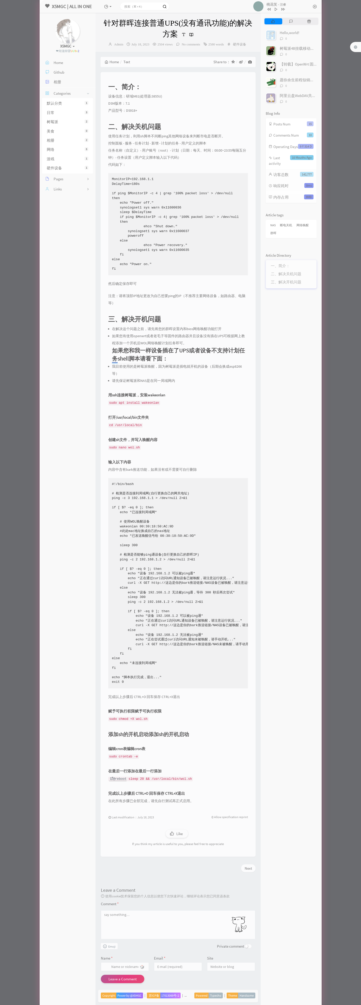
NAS (273, 225)
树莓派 (67, 121)
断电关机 (286, 225)
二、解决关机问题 (286, 273)
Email (159, 958)
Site (210, 958)
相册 (67, 140)
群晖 (273, 233)
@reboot (118, 779)
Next (248, 868)
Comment (110, 903)
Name (107, 958)
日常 (67, 112)
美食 (67, 131)
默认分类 (67, 103)
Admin (118, 44)
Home (112, 61)
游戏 (67, 158)
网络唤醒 (302, 225)
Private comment (230, 946)
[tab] (273, 21)
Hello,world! (289, 32)
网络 (67, 149)
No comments (190, 44)
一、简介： (280, 265)
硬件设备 (67, 168)
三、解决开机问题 (286, 282)
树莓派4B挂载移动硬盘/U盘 (303, 48)
